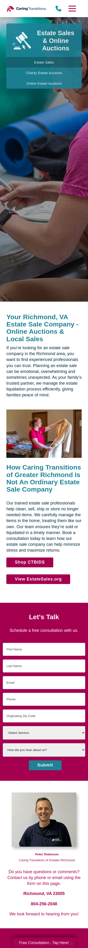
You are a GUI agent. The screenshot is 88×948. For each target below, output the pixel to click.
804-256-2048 (44, 904)
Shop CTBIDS (30, 562)
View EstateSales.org (38, 579)
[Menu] (72, 9)
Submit (45, 765)
